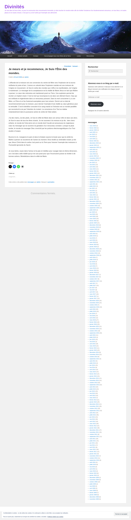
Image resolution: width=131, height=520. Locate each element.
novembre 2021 (94, 177)
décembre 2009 (94, 477)
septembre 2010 (94, 460)
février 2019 (93, 244)
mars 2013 (93, 397)
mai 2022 (92, 164)
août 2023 (92, 149)
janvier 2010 (93, 475)
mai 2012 (92, 419)
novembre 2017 (94, 277)
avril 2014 (92, 369)
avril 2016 (92, 318)
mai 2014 (92, 367)
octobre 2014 (93, 356)
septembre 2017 (94, 281)
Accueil (9, 56)
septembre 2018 (94, 255)
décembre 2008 (94, 497)
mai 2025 (92, 136)
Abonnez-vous (96, 104)
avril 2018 (92, 266)
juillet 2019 (93, 236)
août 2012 (92, 412)
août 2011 (92, 438)
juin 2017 (92, 287)
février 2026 (93, 128)
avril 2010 (92, 469)
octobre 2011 (93, 434)
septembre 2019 (94, 231)
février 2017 (93, 296)
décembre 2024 (94, 143)
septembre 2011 (94, 436)
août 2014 (92, 361)
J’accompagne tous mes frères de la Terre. (57, 56)
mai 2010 (92, 467)
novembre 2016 (94, 302)
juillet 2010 (93, 464)
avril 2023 (92, 151)
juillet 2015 (93, 337)
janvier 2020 (93, 223)
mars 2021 (93, 195)
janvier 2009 (93, 494)
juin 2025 (92, 134)
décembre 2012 (94, 404)
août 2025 (92, 132)
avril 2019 (92, 240)
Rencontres (90, 56)
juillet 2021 (93, 186)
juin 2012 (92, 417)
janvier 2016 (93, 324)
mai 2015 (92, 341)
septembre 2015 (94, 333)
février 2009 (93, 492)
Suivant (75, 66)
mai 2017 (92, 290)
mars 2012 (93, 423)
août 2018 (92, 257)
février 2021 (93, 197)
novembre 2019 (94, 227)
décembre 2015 (94, 326)
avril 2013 (92, 395)
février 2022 (93, 171)
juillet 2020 (93, 210)
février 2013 (93, 400)
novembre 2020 (94, 203)
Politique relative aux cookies (55, 516)
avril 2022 (92, 167)
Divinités (14, 6)
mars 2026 (93, 126)
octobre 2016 (93, 305)
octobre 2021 (93, 179)
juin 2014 (92, 365)
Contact (35, 56)
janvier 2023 (93, 156)
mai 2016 (92, 315)
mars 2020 (93, 218)
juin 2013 (92, 391)
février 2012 (93, 425)
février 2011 (93, 451)
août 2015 (92, 335)
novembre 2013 (94, 380)
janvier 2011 (93, 453)
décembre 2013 (94, 378)
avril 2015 (92, 343)
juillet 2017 (93, 285)
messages (31, 182)
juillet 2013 (93, 389)
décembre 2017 (94, 274)
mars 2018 (93, 268)
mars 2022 (93, 169)
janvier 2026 (93, 130)
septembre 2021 (94, 182)
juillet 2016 (93, 311)
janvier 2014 (93, 376)
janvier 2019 (93, 246)
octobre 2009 (93, 482)
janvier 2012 (93, 428)
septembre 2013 (94, 384)
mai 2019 (92, 238)
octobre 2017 (93, 279)
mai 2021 (92, 190)
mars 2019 (93, 242)
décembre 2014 (94, 352)
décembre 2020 (94, 201)
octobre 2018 (93, 253)
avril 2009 (92, 488)
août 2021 (92, 184)
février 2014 (93, 374)
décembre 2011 (94, 430)
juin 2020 (92, 212)
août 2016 (92, 309)
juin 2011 (92, 443)
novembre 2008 (94, 499)
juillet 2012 (93, 415)
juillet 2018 (93, 259)
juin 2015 (92, 339)
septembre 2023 (94, 147)
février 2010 (93, 473)
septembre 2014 (94, 359)
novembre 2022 (94, 158)
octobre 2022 (93, 160)
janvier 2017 (93, 298)
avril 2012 (92, 421)
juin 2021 (92, 188)
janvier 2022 (93, 173)
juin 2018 (92, 261)
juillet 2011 (93, 441)
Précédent (66, 66)
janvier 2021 (93, 199)
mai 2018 (92, 264)
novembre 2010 (94, 456)
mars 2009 (93, 490)
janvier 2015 (93, 350)
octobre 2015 (93, 331)
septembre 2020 (94, 208)
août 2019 (92, 233)
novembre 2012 (94, 406)
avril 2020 (92, 216)
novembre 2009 (94, 479)
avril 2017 (92, 292)
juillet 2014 (93, 363)
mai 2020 (92, 214)
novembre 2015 (94, 328)
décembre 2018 (94, 249)
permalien (51, 182)
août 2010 (92, 462)
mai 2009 (92, 486)
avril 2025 (92, 138)
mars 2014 (93, 371)
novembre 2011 (94, 432)
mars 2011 (93, 449)
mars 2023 (93, 154)
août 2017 (92, 283)
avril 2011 (92, 447)
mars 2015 (93, 346)
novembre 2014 (94, 354)
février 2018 (93, 270)
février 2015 (93, 348)
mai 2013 (92, 393)
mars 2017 (93, 294)
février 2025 (93, 141)
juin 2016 (92, 313)
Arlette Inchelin (22, 56)
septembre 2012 (94, 410)
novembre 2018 (94, 251)
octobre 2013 (93, 382)
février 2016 (93, 322)
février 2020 (93, 220)
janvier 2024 (93, 145)
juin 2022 (92, 162)
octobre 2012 (93, 408)
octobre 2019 (93, 229)
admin (27, 77)
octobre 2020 (93, 205)
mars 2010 (93, 471)
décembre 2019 (94, 225)
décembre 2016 (94, 300)
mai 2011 (92, 445)
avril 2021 (92, 192)
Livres (79, 56)
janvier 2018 (93, 272)
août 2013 (92, 387)
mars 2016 (93, 320)
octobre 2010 (93, 458)
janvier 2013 (93, 402)
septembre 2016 (94, 307)
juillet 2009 (93, 484)
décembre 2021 (94, 175)
